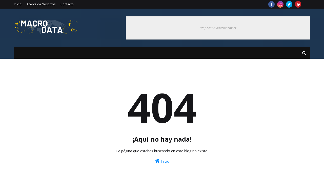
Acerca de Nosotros (41, 4)
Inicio (18, 4)
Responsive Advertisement (218, 28)
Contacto (67, 4)
